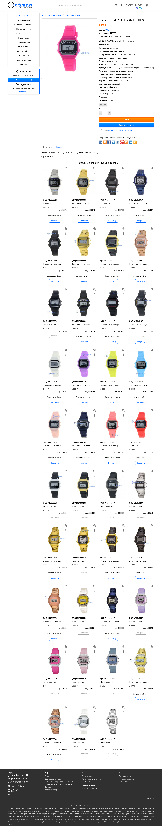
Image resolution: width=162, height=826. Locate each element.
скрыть (131, 41)
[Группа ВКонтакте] (16, 80)
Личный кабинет (126, 776)
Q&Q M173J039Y (50, 679)
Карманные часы (23, 60)
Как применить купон (91, 779)
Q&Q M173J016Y (107, 382)
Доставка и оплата (53, 779)
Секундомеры (24, 55)
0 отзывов (112, 130)
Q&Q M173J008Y (50, 321)
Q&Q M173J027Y (79, 557)
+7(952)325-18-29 (18, 782)
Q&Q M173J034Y (50, 739)
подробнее (23, 92)
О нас (47, 776)
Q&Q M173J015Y (79, 382)
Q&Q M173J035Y (79, 739)
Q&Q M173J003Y (79, 200)
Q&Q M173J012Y (136, 321)
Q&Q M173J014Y (136, 382)
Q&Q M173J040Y (107, 679)
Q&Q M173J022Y (50, 503)
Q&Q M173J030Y (50, 618)
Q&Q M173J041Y (79, 679)
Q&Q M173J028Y (107, 557)
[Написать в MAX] (9, 790)
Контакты (49, 787)
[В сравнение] (105, 104)
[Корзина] (147, 5)
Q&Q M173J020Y (107, 442)
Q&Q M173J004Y (107, 261)
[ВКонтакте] (9, 794)
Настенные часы (23, 29)
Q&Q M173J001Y (50, 200)
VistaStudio (149, 798)
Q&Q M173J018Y (50, 442)
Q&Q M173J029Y (136, 557)
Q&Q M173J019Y (79, 442)
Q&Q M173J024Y (107, 503)
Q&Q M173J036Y (79, 618)
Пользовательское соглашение (58, 784)
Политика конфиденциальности (59, 782)
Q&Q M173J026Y (50, 557)
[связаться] (132, 5)
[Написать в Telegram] (17, 790)
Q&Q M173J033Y (136, 679)
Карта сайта (87, 782)
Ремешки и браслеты (26, 24)
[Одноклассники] (31, 80)
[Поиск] (86, 5)
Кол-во (101, 109)
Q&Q (107, 30)
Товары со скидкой (90, 788)
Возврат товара (51, 790)
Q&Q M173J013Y (50, 382)
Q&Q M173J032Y (107, 739)
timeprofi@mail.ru (18, 786)
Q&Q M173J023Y (79, 503)
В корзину (126, 120)
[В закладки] (101, 104)
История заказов (126, 779)
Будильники (23, 38)
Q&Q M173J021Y (136, 442)
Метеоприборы (23, 51)
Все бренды (87, 776)
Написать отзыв (125, 130)
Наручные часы (28, 20)
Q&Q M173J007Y (136, 200)
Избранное (124, 782)
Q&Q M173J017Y (73, 15)
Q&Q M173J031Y (107, 618)
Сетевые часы (23, 42)
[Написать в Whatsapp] (13, 790)
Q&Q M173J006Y (136, 261)
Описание (47, 147)
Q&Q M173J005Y (107, 200)
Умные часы (23, 47)
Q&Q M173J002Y (79, 261)
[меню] (152, 5)
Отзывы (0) (60, 147)
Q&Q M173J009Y (79, 321)
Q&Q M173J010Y (107, 321)
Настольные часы (23, 34)
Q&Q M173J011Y (50, 261)
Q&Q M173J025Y (136, 503)
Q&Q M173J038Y (136, 618)
